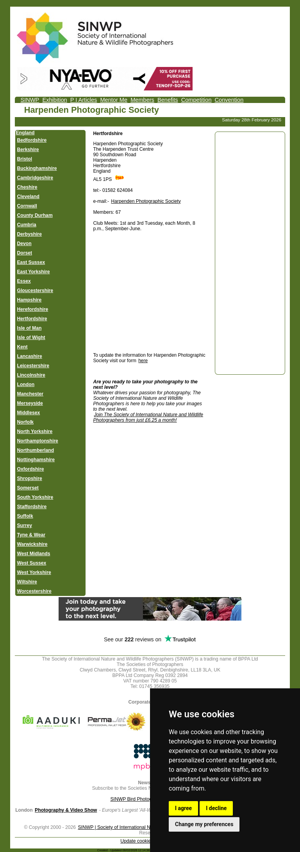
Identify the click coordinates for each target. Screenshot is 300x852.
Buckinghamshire (37, 168)
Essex (24, 281)
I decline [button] (216, 808)
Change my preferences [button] (204, 824)
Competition (196, 100)
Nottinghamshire (36, 459)
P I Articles (83, 100)
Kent (22, 347)
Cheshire (27, 187)
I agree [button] (183, 808)
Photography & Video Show (66, 810)
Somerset (28, 488)
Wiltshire (27, 582)
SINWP (30, 100)
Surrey (24, 525)
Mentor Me (113, 100)
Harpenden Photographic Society (145, 201)
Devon (24, 243)
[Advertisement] (158, 292)
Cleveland (28, 196)
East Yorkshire (33, 271)
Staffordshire (32, 506)
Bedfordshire (32, 140)
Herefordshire (32, 309)
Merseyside (30, 403)
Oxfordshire (30, 469)
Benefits (167, 100)
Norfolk (25, 422)
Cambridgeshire (35, 178)
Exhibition (54, 100)
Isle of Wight (31, 337)
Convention (229, 100)
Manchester (30, 394)
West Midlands (33, 553)
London (26, 384)
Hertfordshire (32, 318)
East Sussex (31, 262)
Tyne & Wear (31, 535)
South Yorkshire (35, 497)
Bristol (24, 159)
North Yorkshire (35, 431)
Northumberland (35, 450)
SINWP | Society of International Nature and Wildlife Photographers (148, 827)
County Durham (35, 215)
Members (142, 100)
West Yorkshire (34, 572)
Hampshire (29, 300)
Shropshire (29, 478)
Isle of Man (29, 328)
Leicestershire (33, 365)
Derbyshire (29, 234)
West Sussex (31, 563)
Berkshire (28, 149)
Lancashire (29, 356)
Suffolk (25, 516)
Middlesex (28, 412)
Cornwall (27, 206)
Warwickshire (32, 544)
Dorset (24, 253)
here (143, 360)
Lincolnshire (31, 375)
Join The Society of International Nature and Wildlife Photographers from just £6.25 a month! (148, 417)
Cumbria (26, 224)
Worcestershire (34, 591)
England (25, 132)
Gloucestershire (35, 290)
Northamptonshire (37, 441)
